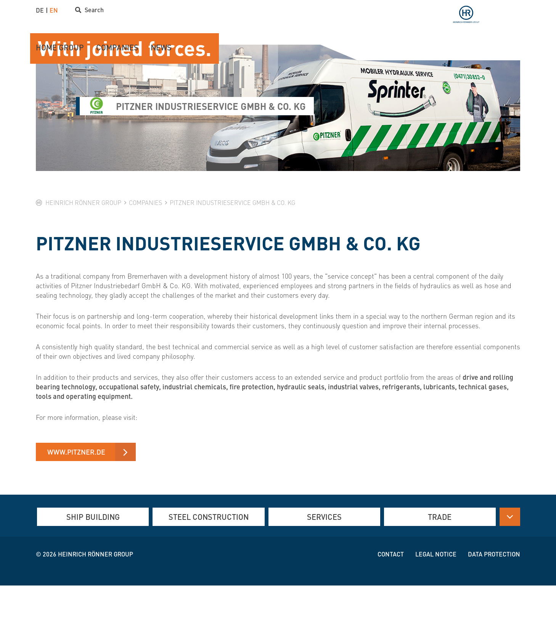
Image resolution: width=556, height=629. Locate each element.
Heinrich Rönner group (95, 597)
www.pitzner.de (76, 495)
